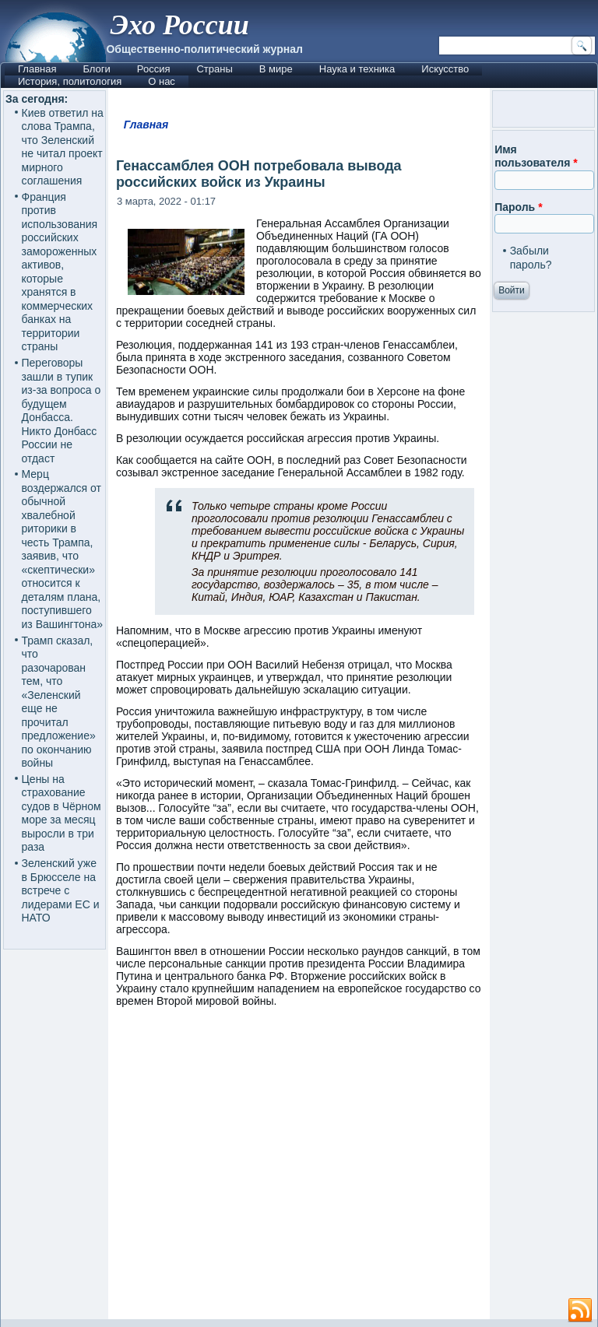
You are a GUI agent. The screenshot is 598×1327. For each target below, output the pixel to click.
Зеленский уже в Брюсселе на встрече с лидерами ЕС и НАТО (61, 890)
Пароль (518, 207)
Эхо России (179, 24)
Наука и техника (357, 69)
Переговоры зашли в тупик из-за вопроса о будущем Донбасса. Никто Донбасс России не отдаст (61, 410)
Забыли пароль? (531, 257)
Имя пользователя (536, 156)
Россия (154, 69)
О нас (161, 81)
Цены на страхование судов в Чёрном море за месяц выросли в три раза (61, 813)
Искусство (445, 69)
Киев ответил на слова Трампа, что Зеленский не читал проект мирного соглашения (63, 147)
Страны (214, 69)
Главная (37, 69)
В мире (276, 69)
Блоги (96, 69)
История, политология (69, 81)
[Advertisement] (352, 1170)
